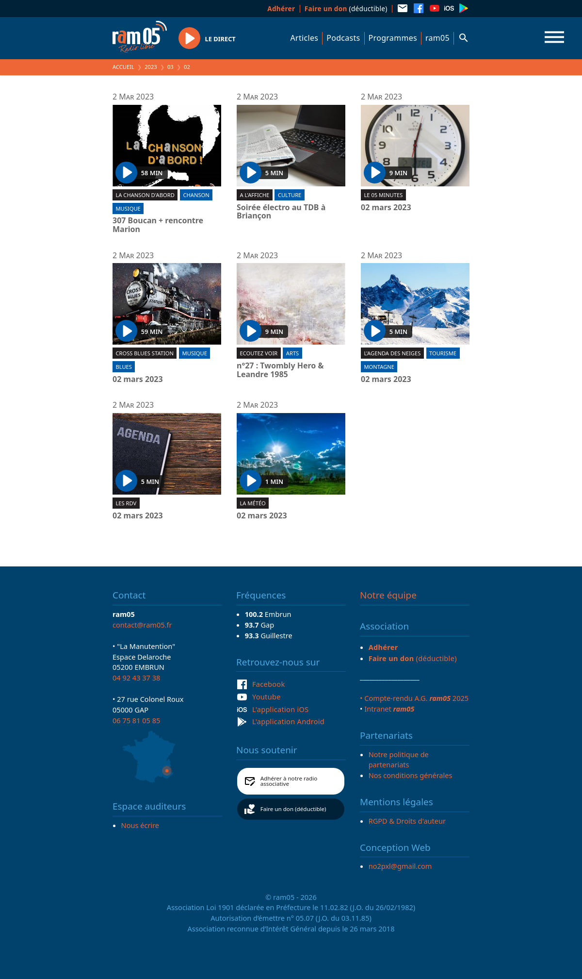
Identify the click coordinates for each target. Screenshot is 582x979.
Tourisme (442, 353)
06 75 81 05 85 (136, 720)
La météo (252, 503)
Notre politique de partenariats (399, 759)
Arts (292, 353)
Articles (305, 38)
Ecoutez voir (258, 353)
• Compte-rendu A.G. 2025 (414, 698)
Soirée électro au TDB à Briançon (281, 211)
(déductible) (346, 8)
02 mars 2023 (386, 207)
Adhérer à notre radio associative (289, 781)
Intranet (389, 709)
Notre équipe (388, 595)
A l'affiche (254, 195)
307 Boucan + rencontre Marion (158, 224)
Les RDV (125, 503)
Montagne (379, 366)
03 (170, 66)
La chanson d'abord (144, 195)
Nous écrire (140, 825)
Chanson (196, 195)
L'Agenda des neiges (392, 353)
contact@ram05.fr (142, 625)
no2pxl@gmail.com (400, 866)
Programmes (393, 38)
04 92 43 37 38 (136, 677)
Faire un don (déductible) (293, 809)
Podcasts (343, 38)
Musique (127, 208)
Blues (123, 366)
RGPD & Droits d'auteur (407, 821)
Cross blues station (144, 353)
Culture (289, 195)
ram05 (437, 38)
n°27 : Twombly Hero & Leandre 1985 (280, 370)
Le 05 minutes (383, 195)
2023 (151, 66)
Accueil (123, 66)
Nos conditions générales (411, 775)
